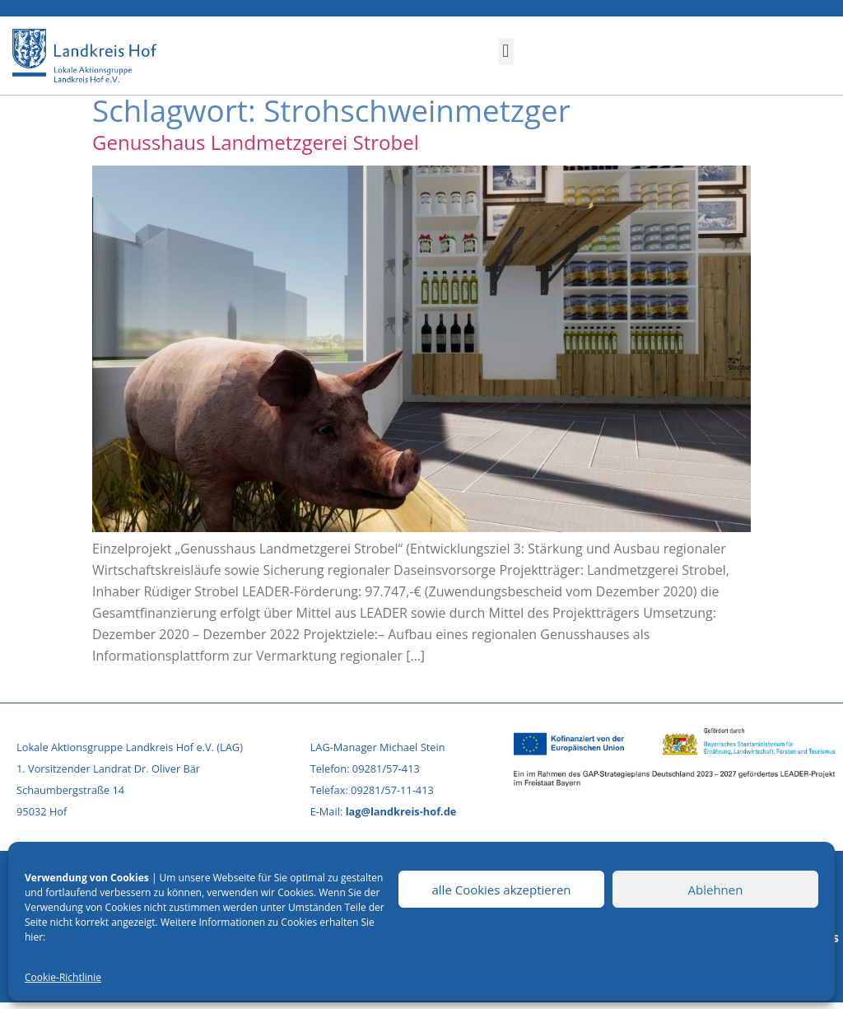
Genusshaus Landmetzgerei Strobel (255, 142)
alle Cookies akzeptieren (501, 889)
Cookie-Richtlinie (63, 977)
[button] (506, 51)
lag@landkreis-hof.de (401, 811)
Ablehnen (715, 889)
